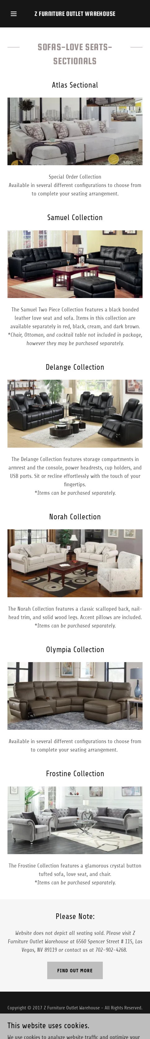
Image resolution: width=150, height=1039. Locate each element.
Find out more (75, 971)
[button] (16, 13)
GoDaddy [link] (86, 1023)
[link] (75, 14)
